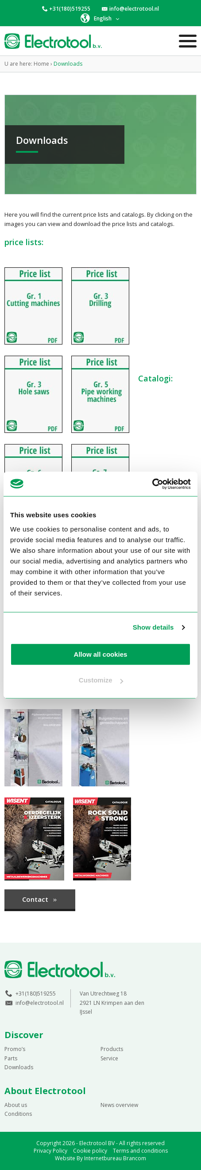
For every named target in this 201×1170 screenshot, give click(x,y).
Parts (10, 1058)
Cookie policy (90, 1150)
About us (15, 1105)
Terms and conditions (140, 1150)
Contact (40, 899)
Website (65, 1158)
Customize (101, 680)
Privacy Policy (50, 1150)
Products (111, 1049)
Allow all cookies (101, 654)
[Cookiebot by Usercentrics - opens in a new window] (152, 484)
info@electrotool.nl (134, 8)
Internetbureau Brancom (115, 1158)
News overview (119, 1105)
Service (109, 1058)
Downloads (18, 1067)
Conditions (18, 1114)
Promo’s (14, 1049)
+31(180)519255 (69, 8)
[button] (100, 18)
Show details (153, 627)
